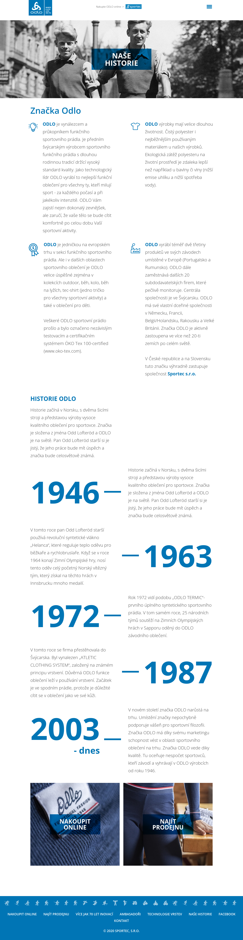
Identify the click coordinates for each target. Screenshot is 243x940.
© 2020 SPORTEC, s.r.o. (121, 930)
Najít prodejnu (68, 914)
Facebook (110, 920)
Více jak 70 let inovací (106, 914)
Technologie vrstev (176, 914)
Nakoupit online (33, 914)
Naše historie (212, 914)
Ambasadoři (142, 914)
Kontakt (133, 920)
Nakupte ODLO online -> (119, 6)
